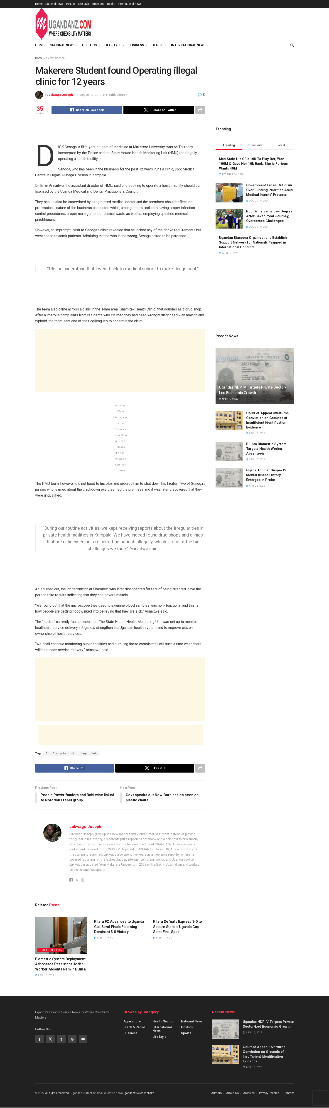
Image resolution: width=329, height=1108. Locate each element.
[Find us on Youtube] (83, 1039)
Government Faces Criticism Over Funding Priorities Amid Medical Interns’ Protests (269, 190)
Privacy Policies (269, 1093)
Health (111, 3)
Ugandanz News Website (138, 1093)
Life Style (84, 3)
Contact (289, 1093)
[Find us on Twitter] (50, 1039)
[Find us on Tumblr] (61, 1039)
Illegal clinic (89, 753)
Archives (249, 1093)
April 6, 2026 (44, 975)
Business (98, 3)
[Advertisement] (208, 23)
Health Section (55, 58)
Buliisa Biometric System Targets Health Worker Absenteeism (266, 449)
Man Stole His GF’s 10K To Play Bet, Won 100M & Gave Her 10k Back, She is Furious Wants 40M (253, 163)
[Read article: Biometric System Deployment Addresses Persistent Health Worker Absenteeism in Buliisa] (61, 936)
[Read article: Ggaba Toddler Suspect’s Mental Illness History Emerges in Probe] (229, 478)
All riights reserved (57, 1093)
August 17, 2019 (90, 94)
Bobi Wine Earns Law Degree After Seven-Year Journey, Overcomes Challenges (269, 216)
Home (39, 3)
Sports (186, 1033)
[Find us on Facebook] (39, 1039)
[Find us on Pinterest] (72, 1039)
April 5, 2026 (103, 938)
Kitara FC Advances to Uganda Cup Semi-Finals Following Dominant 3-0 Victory (119, 927)
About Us (232, 1093)
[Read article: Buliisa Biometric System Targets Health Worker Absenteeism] (229, 451)
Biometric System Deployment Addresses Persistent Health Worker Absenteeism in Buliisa (60, 964)
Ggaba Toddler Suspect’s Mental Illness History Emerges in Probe (266, 475)
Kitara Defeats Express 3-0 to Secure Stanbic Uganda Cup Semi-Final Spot (177, 927)
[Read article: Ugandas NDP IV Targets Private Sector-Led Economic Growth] (255, 376)
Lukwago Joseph (61, 94)
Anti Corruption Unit (60, 753)
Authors (216, 1093)
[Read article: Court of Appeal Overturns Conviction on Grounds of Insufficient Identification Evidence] (229, 420)
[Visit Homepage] (63, 24)
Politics (71, 3)
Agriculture (132, 1021)
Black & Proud (134, 1027)
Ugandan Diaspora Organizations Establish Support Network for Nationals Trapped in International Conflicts (253, 242)
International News (130, 3)
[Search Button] (292, 45)
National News (54, 3)
